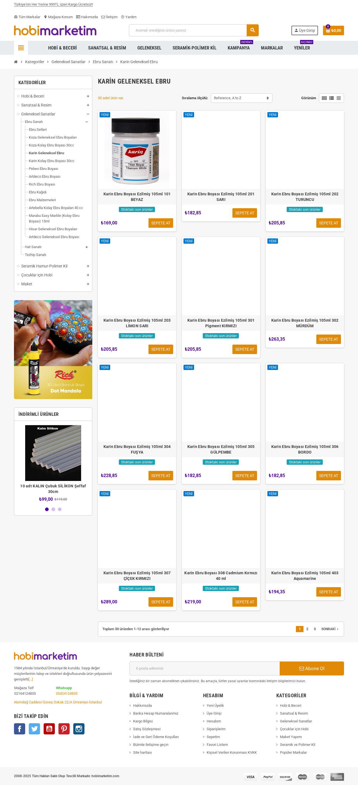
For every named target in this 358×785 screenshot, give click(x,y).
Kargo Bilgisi (143, 721)
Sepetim (213, 737)
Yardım (128, 17)
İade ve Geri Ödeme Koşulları (156, 737)
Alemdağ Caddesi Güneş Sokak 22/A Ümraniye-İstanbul (58, 702)
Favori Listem (217, 745)
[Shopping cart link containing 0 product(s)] (333, 30)
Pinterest (64, 728)
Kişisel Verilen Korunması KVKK (232, 752)
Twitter (34, 728)
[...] (31, 679)
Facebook (19, 728)
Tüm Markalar (27, 17)
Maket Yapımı (291, 737)
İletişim (109, 17)
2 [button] (53, 509)
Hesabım (214, 721)
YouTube (49, 728)
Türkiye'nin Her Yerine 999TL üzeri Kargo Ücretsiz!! (53, 6)
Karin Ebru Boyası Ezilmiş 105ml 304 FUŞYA (137, 449)
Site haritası (142, 752)
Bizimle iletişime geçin (150, 745)
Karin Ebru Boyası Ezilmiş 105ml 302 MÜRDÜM (305, 323)
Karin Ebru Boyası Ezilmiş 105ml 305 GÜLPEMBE (221, 449)
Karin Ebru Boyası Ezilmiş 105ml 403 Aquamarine (305, 576)
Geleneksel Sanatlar (296, 721)
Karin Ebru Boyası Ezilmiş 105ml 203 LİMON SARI (137, 323)
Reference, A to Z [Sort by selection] (227, 98)
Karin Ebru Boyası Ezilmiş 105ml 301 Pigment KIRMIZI (221, 323)
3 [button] (60, 509)
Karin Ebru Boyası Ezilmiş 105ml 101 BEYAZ (137, 197)
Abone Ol (311, 668)
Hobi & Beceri (290, 705)
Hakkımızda (142, 705)
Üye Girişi (214, 713)
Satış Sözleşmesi (147, 729)
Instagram (78, 728)
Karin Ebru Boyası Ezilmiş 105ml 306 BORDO (305, 449)
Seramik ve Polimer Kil (297, 745)
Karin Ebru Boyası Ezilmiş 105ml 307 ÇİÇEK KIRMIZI (137, 576)
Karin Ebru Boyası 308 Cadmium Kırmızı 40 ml (220, 576)
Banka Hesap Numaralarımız (155, 713)
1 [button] (47, 509)
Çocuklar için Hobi (294, 729)
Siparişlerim (216, 729)
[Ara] (193, 30)
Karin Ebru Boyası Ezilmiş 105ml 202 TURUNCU (305, 197)
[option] (53, 463)
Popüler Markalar (293, 752)
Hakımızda (87, 17)
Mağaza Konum (58, 17)
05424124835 (66, 693)
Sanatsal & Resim (294, 713)
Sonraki (330, 629)
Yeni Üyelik (215, 705)
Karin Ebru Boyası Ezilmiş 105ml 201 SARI (221, 197)
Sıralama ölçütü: (195, 98)
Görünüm (308, 98)
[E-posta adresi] (204, 668)
